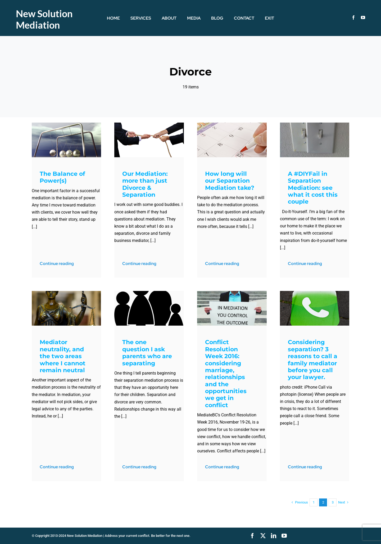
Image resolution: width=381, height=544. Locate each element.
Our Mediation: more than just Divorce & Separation (145, 184)
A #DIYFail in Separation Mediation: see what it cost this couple (313, 187)
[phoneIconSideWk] (315, 292)
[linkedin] (273, 535)
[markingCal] (232, 124)
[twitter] (263, 535)
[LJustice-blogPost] (66, 292)
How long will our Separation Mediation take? (229, 180)
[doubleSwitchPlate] (315, 124)
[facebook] (353, 17)
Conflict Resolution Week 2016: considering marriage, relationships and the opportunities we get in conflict (226, 374)
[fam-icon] (149, 292)
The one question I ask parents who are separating (147, 353)
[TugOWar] (149, 124)
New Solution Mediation (44, 19)
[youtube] (363, 17)
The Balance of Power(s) (62, 177)
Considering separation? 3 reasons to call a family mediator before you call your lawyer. (312, 360)
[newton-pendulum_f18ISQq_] (66, 124)
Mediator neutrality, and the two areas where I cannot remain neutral (62, 356)
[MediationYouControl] (232, 292)
